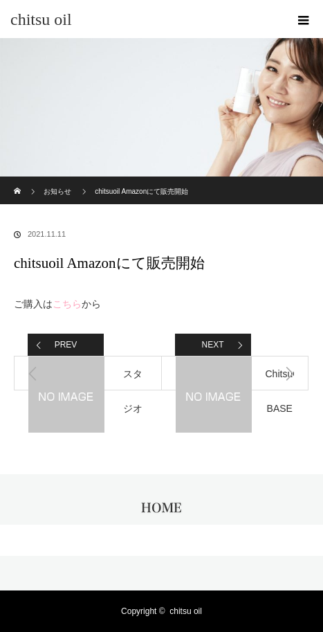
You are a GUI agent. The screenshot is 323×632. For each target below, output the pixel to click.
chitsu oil (41, 19)
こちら (67, 303)
